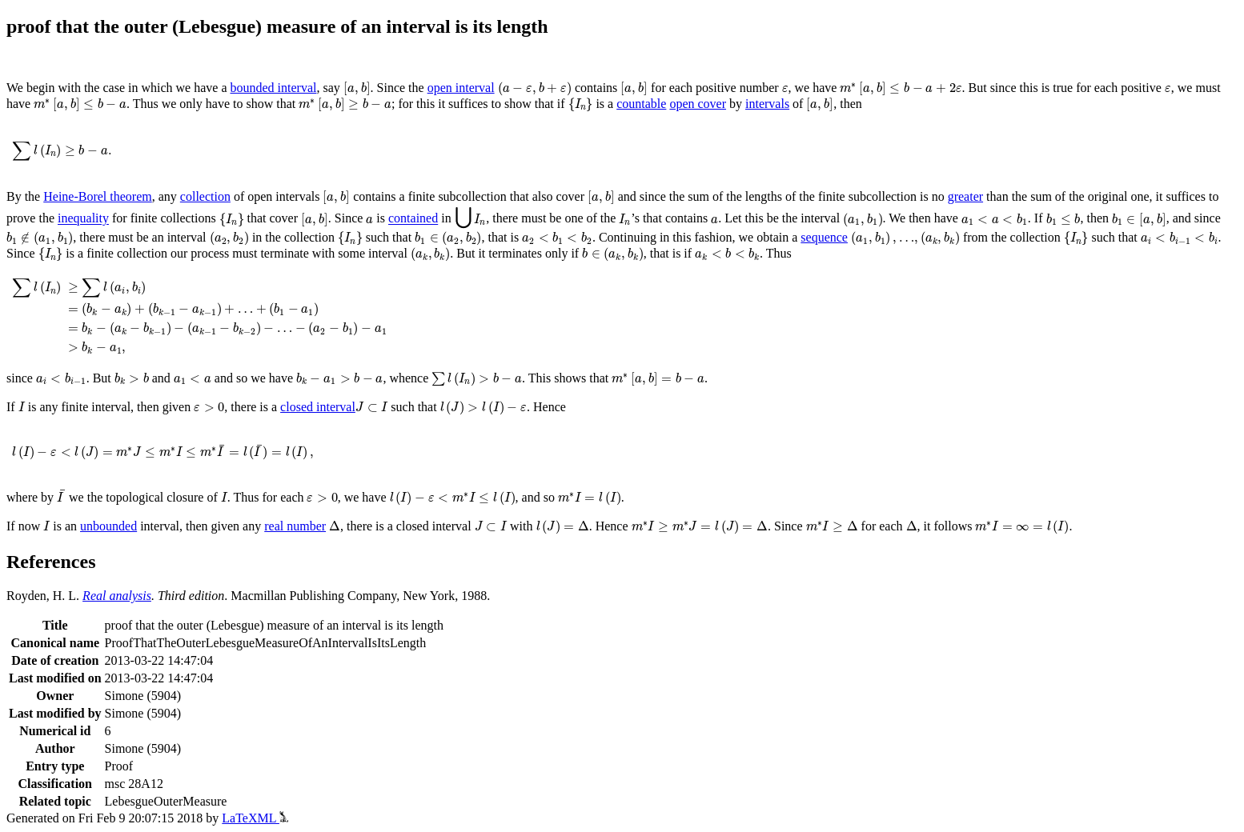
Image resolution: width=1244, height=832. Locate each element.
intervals (767, 103)
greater (965, 196)
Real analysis (116, 595)
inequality (83, 219)
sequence (824, 237)
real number (295, 526)
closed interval (317, 407)
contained (413, 219)
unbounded (108, 526)
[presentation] (357, 89)
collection (205, 196)
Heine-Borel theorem (97, 196)
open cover (697, 103)
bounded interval (274, 87)
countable (641, 103)
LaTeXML (255, 818)
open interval (461, 87)
